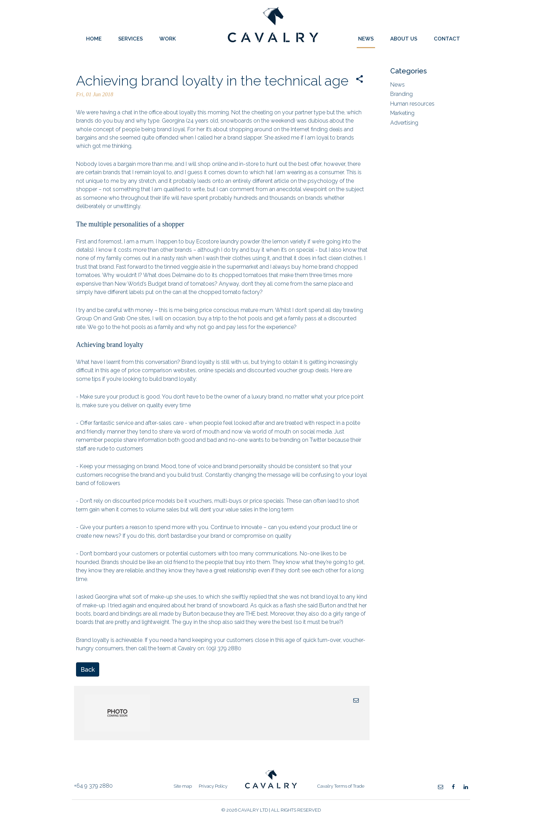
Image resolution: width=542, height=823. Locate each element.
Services (130, 39)
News (366, 39)
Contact (447, 39)
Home (94, 39)
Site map (183, 786)
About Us (403, 39)
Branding (401, 94)
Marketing (402, 113)
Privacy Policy (213, 786)
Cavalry (273, 40)
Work (167, 39)
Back (88, 669)
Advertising (404, 122)
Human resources (412, 103)
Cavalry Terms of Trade (340, 786)
